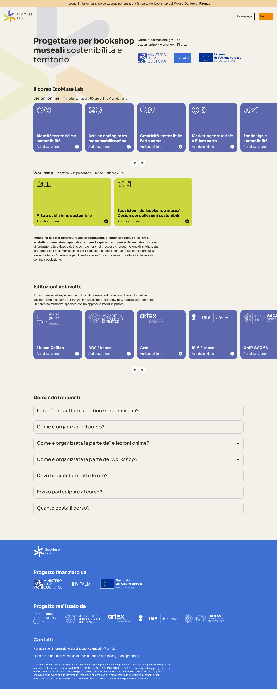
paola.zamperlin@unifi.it (98, 648)
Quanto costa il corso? (138, 508)
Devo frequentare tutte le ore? (138, 476)
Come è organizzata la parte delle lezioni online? (138, 443)
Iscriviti (265, 16)
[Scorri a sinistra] (134, 163)
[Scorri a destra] (142, 163)
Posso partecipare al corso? (138, 492)
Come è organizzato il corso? (138, 427)
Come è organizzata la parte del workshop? (138, 459)
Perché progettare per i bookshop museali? (138, 411)
